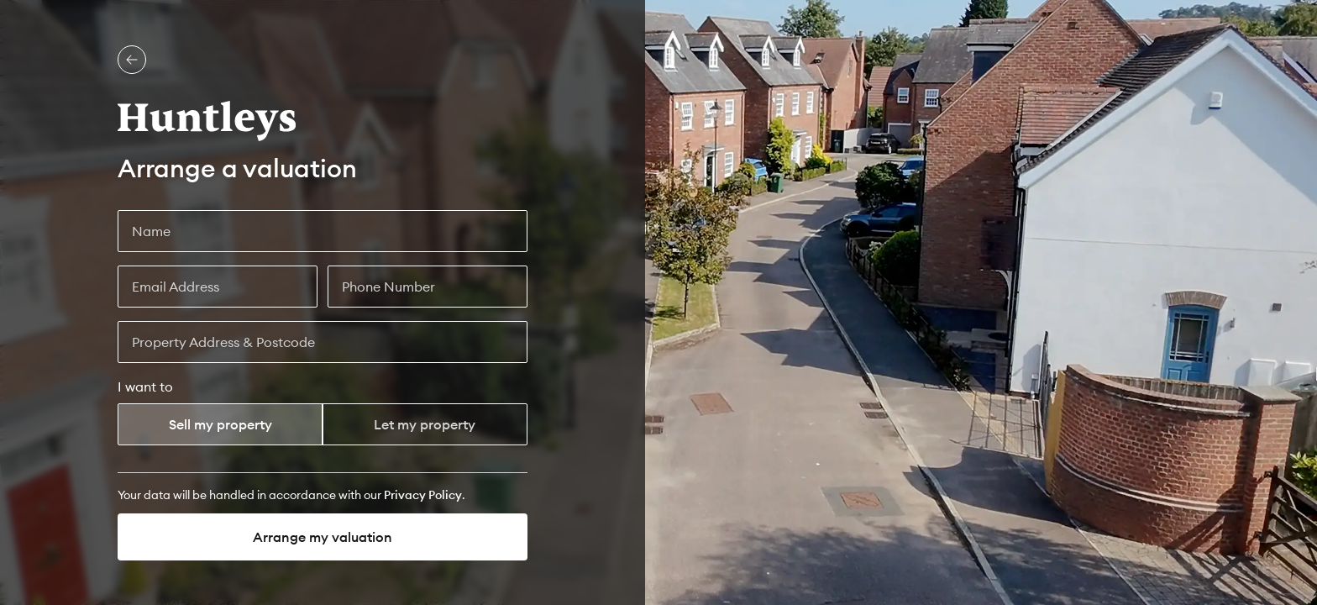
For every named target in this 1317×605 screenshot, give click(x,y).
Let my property (424, 424)
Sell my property (220, 424)
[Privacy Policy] (423, 494)
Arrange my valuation (322, 537)
